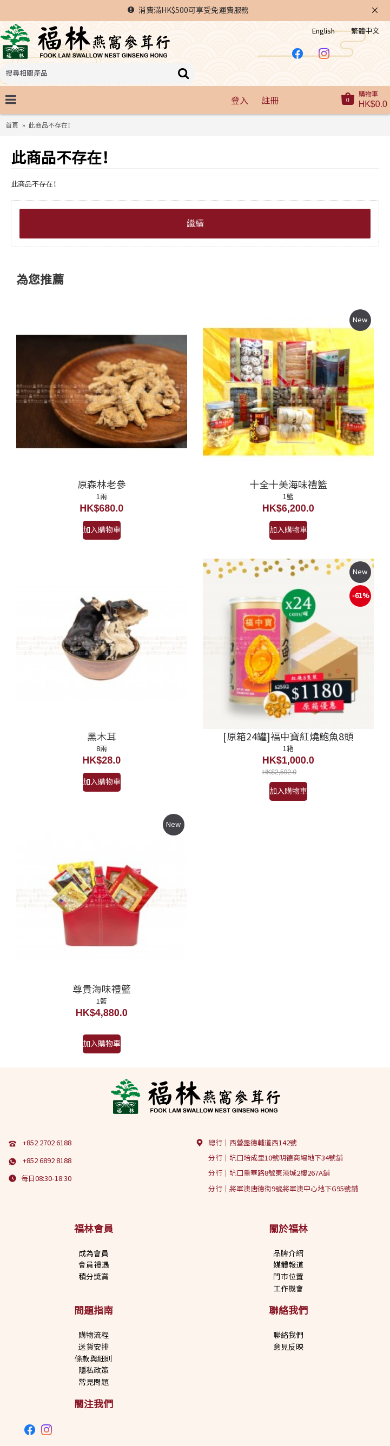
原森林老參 (101, 484)
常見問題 (93, 1382)
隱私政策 (93, 1370)
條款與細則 (94, 1359)
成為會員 (93, 1253)
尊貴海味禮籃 (101, 989)
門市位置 (288, 1277)
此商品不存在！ (51, 125)
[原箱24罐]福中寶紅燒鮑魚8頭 (288, 736)
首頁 (11, 125)
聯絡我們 (288, 1335)
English (323, 31)
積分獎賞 (93, 1277)
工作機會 (288, 1288)
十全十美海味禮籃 (288, 484)
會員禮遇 (93, 1265)
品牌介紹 (288, 1253)
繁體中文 (365, 31)
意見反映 (288, 1347)
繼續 (195, 223)
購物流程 (93, 1335)
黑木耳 (101, 736)
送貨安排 (93, 1347)
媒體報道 (288, 1265)
